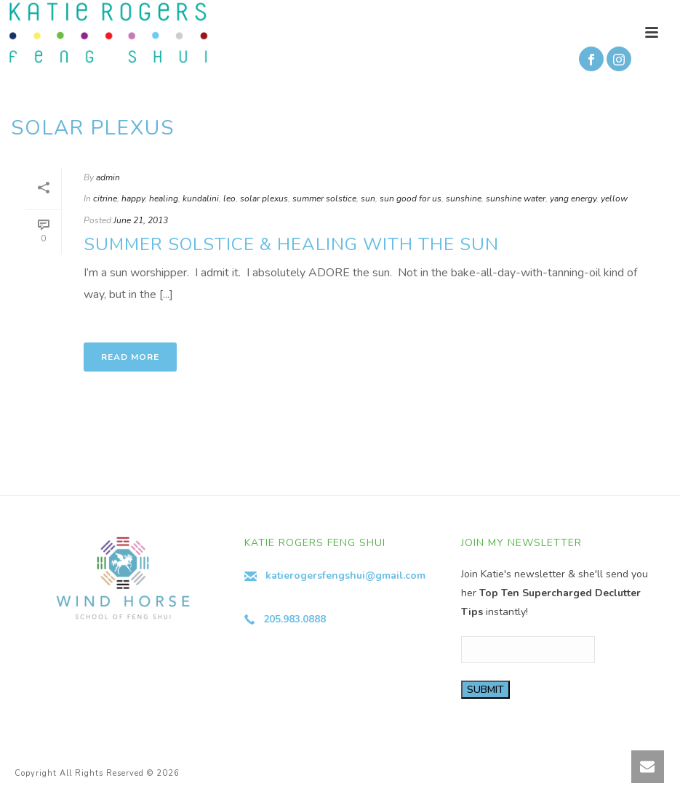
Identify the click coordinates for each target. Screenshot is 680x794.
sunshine (463, 198)
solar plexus (264, 198)
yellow (614, 198)
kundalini (201, 198)
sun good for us (410, 198)
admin (108, 177)
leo (229, 198)
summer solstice (324, 198)
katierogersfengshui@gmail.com (345, 575)
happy (133, 198)
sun (368, 198)
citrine (105, 198)
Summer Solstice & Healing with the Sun (291, 244)
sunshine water (515, 198)
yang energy (573, 198)
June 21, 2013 (140, 220)
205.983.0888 (294, 619)
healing (163, 198)
